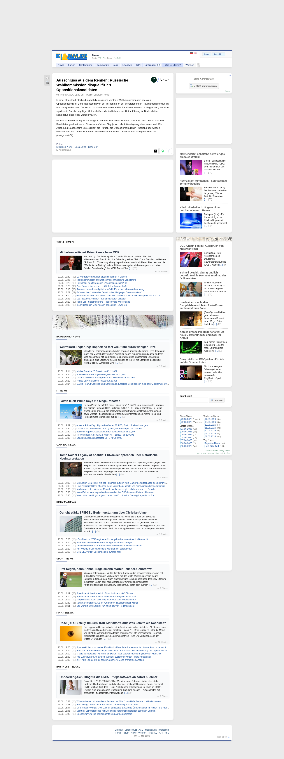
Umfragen (153, 65)
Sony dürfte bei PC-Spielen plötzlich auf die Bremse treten (202, 361)
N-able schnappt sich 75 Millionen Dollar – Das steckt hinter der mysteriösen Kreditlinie (119, 653)
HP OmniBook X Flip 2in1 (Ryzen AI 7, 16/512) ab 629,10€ (105, 435)
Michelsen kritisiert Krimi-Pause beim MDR (89, 252)
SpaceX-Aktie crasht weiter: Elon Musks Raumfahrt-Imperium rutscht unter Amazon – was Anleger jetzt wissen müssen (134, 647)
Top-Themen (65, 241)
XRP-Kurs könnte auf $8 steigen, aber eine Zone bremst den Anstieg (110, 660)
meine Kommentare (205, 453)
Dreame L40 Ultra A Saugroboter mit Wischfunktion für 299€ (105, 377)
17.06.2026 (186, 440)
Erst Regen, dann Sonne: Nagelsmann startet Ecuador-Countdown (105, 569)
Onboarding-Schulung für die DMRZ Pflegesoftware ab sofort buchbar (108, 677)
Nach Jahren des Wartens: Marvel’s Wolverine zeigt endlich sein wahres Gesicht (115, 489)
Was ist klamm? (173, 65)
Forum (71, 65)
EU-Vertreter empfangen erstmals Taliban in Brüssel (101, 276)
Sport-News (65, 558)
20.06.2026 (186, 431)
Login (206, 54)
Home (118, 733)
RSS (166, 733)
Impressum (163, 730)
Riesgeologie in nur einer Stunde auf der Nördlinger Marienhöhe (107, 704)
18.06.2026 (186, 437)
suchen (216, 400)
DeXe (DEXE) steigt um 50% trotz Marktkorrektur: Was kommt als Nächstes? (112, 623)
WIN (138, 65)
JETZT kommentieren (203, 85)
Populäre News (212, 443)
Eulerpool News (101, 94)
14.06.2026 (210, 419)
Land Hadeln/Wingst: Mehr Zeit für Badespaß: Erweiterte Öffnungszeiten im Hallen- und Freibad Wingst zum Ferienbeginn (136, 707)
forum (227, 91)
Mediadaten (151, 730)
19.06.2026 (186, 434)
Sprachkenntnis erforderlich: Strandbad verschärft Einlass (104, 593)
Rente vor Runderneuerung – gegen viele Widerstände (103, 302)
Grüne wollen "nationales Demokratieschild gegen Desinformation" (108, 292)
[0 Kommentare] (64, 150)
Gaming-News (66, 444)
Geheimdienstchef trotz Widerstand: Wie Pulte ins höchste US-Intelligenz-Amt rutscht (118, 295)
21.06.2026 (186, 429)
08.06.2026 (210, 436)
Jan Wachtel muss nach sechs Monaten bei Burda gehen (104, 548)
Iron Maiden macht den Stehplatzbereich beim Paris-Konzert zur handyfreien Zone (202, 305)
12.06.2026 (210, 425)
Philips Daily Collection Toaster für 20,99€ (96, 381)
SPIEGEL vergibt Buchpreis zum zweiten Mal (98, 552)
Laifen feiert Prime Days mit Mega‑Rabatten (89, 401)
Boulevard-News (68, 336)
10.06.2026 (210, 430)
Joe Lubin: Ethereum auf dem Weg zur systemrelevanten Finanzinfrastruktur (113, 657)
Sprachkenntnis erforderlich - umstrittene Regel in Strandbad (106, 596)
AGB (141, 730)
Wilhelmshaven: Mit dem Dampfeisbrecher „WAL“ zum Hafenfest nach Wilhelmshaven (118, 701)
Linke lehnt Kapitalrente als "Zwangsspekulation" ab (101, 283)
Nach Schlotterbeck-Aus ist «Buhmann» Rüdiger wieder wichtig (107, 603)
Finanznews (65, 612)
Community (103, 65)
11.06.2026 (210, 428)
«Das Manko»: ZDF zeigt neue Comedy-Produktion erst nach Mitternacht (112, 539)
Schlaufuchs (85, 65)
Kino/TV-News (66, 502)
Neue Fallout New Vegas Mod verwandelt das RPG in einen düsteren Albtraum (114, 492)
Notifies (226, 453)
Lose (115, 65)
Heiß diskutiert (212, 446)
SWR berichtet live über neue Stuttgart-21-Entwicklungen (104, 542)
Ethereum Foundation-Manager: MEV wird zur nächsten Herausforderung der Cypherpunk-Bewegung (126, 650)
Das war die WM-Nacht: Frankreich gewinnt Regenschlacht (105, 606)
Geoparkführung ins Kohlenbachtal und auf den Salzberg (104, 714)
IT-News (62, 390)
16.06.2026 (186, 443)
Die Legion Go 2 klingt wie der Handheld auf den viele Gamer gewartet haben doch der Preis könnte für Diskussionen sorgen (137, 483)
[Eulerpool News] (64, 147)
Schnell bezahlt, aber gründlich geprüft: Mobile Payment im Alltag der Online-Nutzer (203, 275)
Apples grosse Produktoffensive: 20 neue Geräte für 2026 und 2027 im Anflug (202, 334)
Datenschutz (131, 730)
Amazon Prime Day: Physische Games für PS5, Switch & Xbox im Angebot (113, 425)
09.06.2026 (210, 433)
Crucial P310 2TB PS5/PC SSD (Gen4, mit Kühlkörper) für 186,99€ (109, 428)
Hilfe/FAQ (152, 733)
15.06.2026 (186, 446)
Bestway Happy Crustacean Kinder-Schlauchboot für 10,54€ (105, 431)
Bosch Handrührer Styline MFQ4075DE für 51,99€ (101, 374)
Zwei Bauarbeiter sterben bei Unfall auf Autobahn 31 (102, 286)
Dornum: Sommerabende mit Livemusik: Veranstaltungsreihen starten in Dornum (115, 711)
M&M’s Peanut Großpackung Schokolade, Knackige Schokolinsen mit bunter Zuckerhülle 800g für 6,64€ (127, 384)
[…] (130, 268)
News (61, 65)
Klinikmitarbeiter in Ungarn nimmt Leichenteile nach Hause (200, 209)
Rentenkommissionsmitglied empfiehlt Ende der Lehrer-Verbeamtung (110, 289)
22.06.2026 (186, 422)
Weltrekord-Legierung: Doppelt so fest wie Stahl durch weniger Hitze (107, 347)
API (161, 733)
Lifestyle (127, 65)
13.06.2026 (210, 422)
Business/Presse (68, 666)
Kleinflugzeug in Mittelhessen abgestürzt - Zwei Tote (101, 305)
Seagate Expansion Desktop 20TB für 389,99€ (99, 438)
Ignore (219, 453)
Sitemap (119, 730)
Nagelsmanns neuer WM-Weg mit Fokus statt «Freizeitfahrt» (106, 599)
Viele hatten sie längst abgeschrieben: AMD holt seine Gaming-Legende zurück (115, 495)
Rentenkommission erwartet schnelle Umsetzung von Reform (106, 280)
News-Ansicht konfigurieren (218, 450)
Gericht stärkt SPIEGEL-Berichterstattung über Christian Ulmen (103, 512)
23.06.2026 (186, 419)
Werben (189, 65)
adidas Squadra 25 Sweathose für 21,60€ (96, 371)
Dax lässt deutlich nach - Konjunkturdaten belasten (101, 298)
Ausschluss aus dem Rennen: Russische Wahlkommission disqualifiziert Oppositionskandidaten (92, 85)
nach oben (222, 737)
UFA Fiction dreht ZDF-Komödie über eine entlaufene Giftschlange (108, 545)
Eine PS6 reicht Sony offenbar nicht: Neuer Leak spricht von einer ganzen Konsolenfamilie (120, 486)
